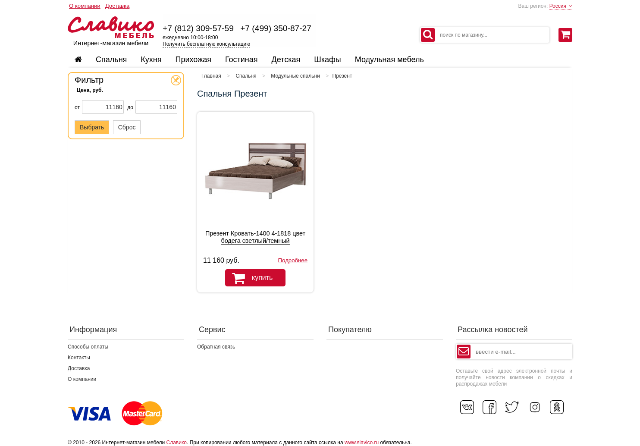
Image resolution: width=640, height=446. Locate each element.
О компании (84, 6)
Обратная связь (216, 347)
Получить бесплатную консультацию (206, 44)
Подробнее (292, 260)
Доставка (117, 6)
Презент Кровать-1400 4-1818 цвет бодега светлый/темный (255, 237)
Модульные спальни (295, 76)
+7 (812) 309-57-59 (198, 28)
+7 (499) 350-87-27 (275, 28)
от (77, 107)
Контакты (79, 358)
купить (249, 278)
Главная (211, 76)
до (130, 107)
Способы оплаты (88, 347)
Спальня (245, 76)
